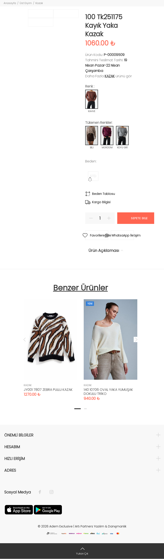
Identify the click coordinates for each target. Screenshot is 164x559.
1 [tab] (77, 408)
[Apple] (18, 509)
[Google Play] (47, 509)
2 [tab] (85, 408)
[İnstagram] (49, 492)
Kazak (39, 3)
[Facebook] (42, 492)
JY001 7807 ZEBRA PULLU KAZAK (48, 389)
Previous (24, 339)
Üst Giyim (26, 3)
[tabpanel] (50, 344)
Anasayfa (10, 3)
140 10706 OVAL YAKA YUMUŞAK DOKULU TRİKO (108, 391)
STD (93, 176)
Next (136, 339)
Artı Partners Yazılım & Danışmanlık (100, 526)
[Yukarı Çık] (82, 551)
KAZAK (110, 76)
